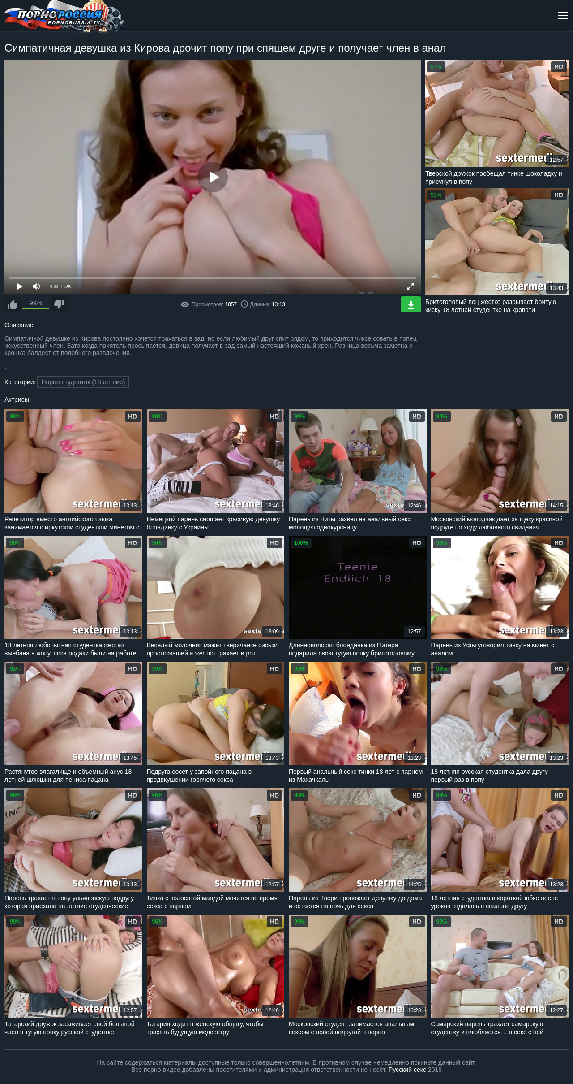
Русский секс (407, 1069)
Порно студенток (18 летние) (83, 382)
